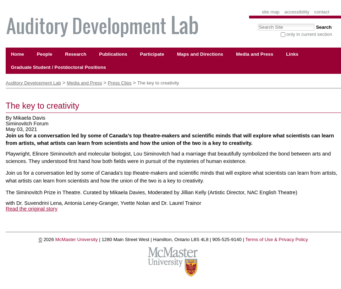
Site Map (271, 12)
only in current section (309, 34)
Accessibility (296, 12)
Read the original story (31, 209)
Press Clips (120, 83)
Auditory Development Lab (33, 83)
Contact (322, 12)
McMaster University (76, 239)
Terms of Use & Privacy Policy (276, 239)
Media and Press (84, 83)
